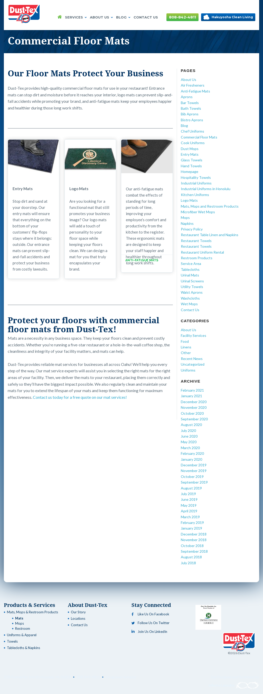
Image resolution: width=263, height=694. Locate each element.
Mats (19, 618)
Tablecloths (190, 269)
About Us (101, 17)
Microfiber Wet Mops (198, 212)
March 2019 (190, 517)
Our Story (78, 612)
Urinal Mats (190, 275)
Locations (78, 618)
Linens (186, 347)
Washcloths (190, 298)
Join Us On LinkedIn (149, 632)
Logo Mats (189, 200)
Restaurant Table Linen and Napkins (209, 235)
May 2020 (188, 442)
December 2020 (193, 402)
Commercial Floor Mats (199, 137)
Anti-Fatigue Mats (195, 91)
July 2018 (188, 563)
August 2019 (191, 488)
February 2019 (192, 522)
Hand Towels (191, 166)
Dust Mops (190, 148)
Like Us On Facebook (150, 614)
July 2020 (188, 430)
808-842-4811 (182, 17)
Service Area (191, 263)
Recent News (192, 358)
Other (186, 352)
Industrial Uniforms (196, 183)
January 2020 (191, 459)
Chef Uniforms (192, 131)
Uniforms (188, 370)
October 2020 (192, 413)
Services (76, 17)
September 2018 (194, 551)
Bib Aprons (190, 114)
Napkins (187, 223)
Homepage (189, 171)
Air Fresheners (192, 85)
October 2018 (192, 545)
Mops (185, 217)
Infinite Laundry (234, 685)
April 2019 (189, 511)
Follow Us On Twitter (151, 623)
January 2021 (191, 396)
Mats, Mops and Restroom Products (210, 206)
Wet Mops (189, 304)
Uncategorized (192, 364)
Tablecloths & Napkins (23, 648)
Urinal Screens (192, 281)
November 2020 (193, 407)
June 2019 (189, 499)
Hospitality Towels (196, 177)
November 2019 (193, 470)
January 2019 (191, 528)
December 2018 (193, 534)
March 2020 (190, 448)
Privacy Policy (192, 229)
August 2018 (191, 557)
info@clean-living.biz (121, 677)
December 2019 (193, 465)
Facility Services (193, 335)
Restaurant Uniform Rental (202, 252)
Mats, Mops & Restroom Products (32, 612)
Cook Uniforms (193, 143)
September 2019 (194, 482)
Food (185, 341)
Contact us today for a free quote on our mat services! (80, 397)
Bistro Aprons (192, 120)
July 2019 (188, 494)
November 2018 (193, 540)
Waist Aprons (192, 292)
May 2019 (188, 505)
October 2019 (192, 476)
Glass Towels (191, 160)
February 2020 (192, 453)
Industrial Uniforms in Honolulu (205, 189)
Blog (123, 17)
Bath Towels (191, 108)
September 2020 (194, 419)
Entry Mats (190, 154)
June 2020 (189, 436)
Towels (12, 641)
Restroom (22, 628)
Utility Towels (192, 286)
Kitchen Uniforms (195, 194)
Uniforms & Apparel (21, 635)
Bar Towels (190, 102)
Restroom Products (196, 258)
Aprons (187, 97)
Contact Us (146, 17)
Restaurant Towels (196, 240)
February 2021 (192, 390)
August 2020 (191, 424)
